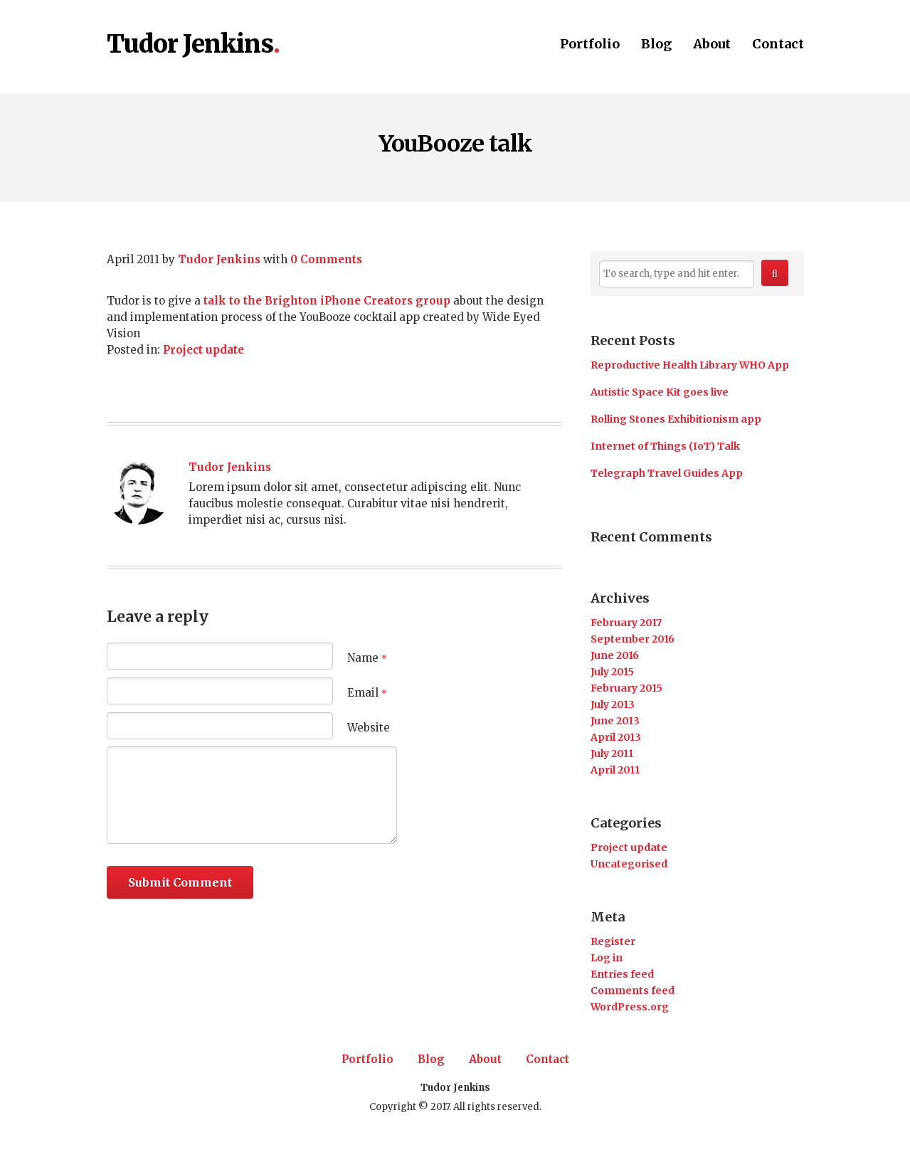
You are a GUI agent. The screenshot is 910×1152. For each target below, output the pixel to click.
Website (368, 727)
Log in (607, 957)
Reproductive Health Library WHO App (690, 365)
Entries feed (622, 974)
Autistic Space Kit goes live (660, 392)
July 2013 (613, 704)
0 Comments (326, 259)
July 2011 (612, 753)
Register (613, 941)
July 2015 (612, 671)
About (712, 45)
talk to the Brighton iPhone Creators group (326, 300)
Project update (203, 349)
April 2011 (615, 769)
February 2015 (626, 688)
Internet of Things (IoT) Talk (665, 446)
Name (367, 658)
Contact (778, 45)
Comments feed (632, 990)
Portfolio (590, 45)
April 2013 (616, 737)
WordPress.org (630, 1006)
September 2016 (632, 639)
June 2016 (615, 655)
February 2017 (626, 622)
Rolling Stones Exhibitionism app (676, 419)
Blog (656, 45)
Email (367, 692)
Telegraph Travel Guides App (667, 473)
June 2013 (615, 720)
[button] (774, 273)
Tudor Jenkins (190, 45)
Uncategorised (629, 863)
